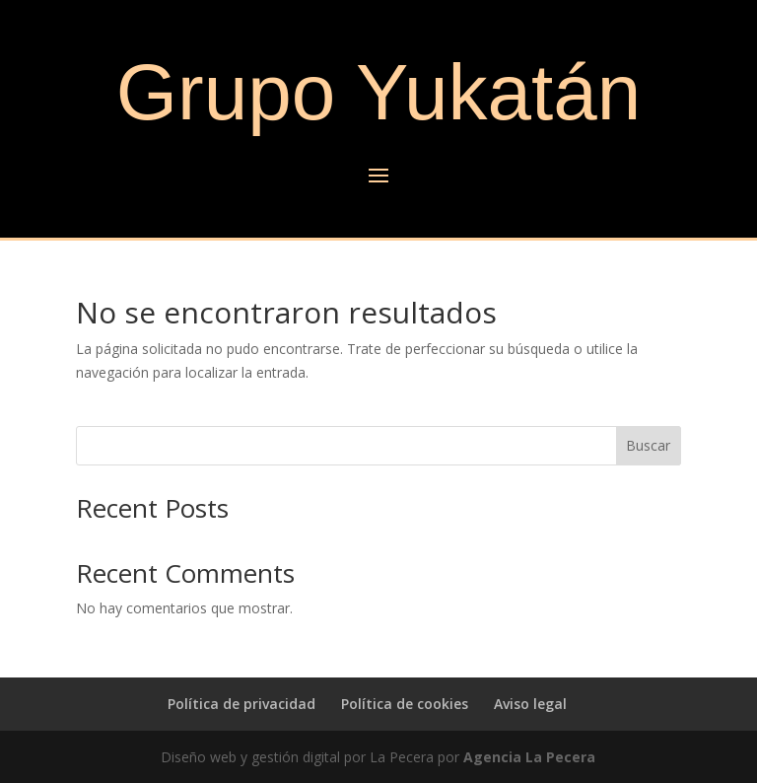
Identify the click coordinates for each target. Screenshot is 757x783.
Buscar (648, 445)
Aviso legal (530, 703)
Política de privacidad (241, 703)
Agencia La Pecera (529, 756)
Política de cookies (404, 703)
